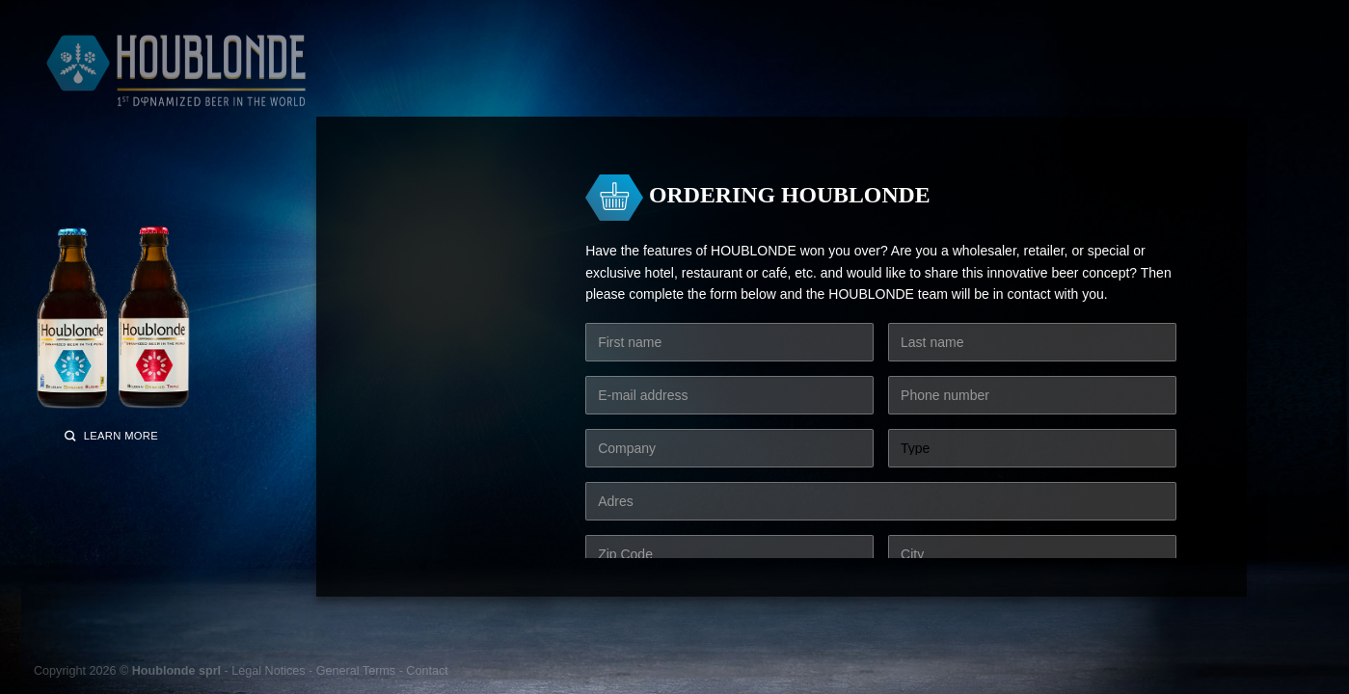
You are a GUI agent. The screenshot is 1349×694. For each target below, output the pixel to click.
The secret (819, 83)
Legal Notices (268, 671)
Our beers (405, 83)
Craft (680, 83)
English (1108, 23)
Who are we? (912, 83)
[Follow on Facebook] (1019, 23)
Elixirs (621, 83)
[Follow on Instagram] (1043, 23)
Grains (560, 83)
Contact (426, 671)
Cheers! (743, 83)
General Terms (355, 671)
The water (487, 83)
